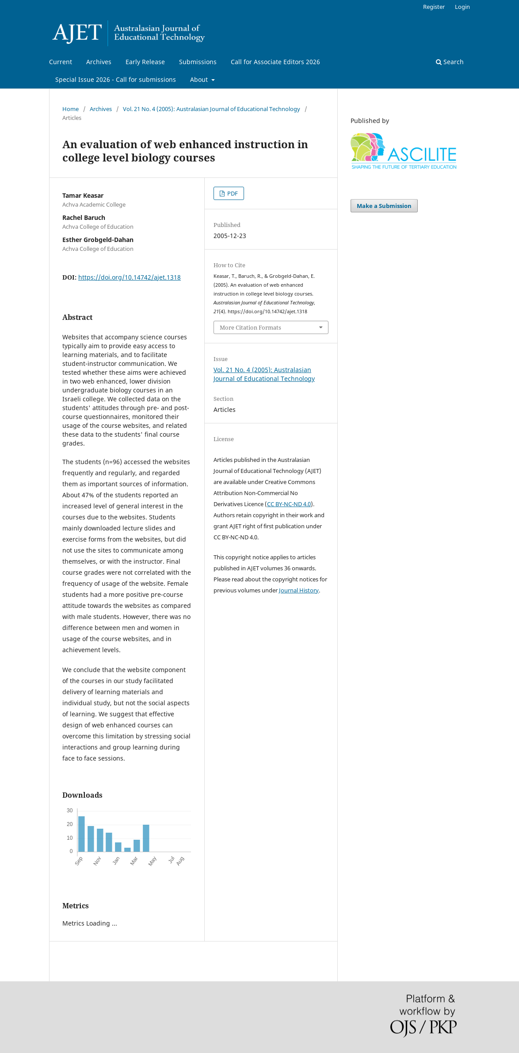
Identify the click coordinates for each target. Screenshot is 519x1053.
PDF (232, 193)
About (200, 79)
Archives (98, 62)
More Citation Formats (250, 327)
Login (462, 7)
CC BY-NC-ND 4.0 (289, 504)
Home (70, 109)
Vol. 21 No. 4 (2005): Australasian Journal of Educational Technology (211, 109)
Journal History (299, 590)
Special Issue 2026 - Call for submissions (115, 79)
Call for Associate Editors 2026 (275, 62)
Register (434, 7)
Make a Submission (384, 206)
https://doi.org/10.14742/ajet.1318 (129, 277)
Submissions (198, 62)
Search (450, 62)
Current (60, 62)
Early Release (145, 62)
